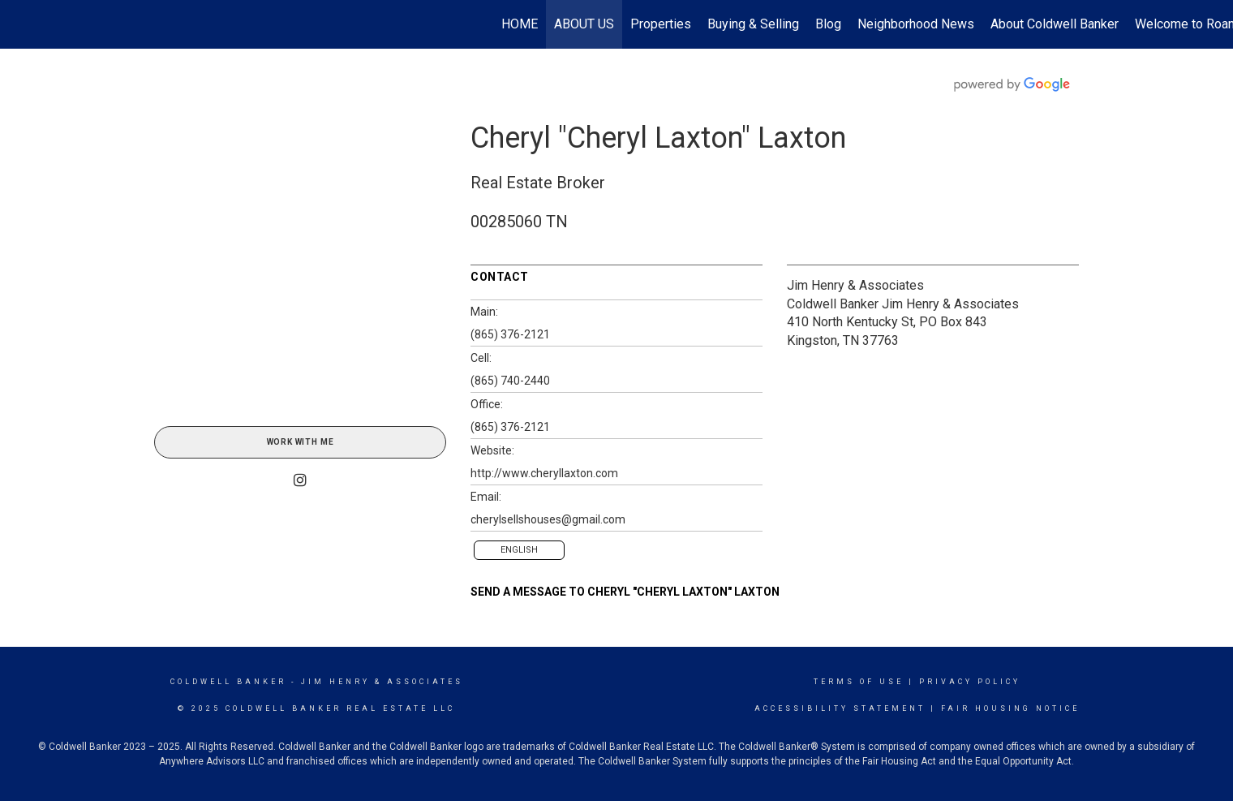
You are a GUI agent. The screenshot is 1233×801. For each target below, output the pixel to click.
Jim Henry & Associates (855, 285)
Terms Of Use (859, 682)
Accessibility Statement (840, 708)
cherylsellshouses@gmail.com (547, 519)
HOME (519, 24)
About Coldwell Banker (1054, 24)
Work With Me (300, 441)
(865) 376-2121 (510, 334)
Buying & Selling (753, 24)
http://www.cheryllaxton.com (544, 473)
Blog (828, 24)
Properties (660, 24)
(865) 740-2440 (510, 380)
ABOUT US (584, 24)
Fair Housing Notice (1010, 708)
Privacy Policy (969, 682)
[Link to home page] (20, 24)
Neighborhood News (915, 24)
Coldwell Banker (228, 682)
